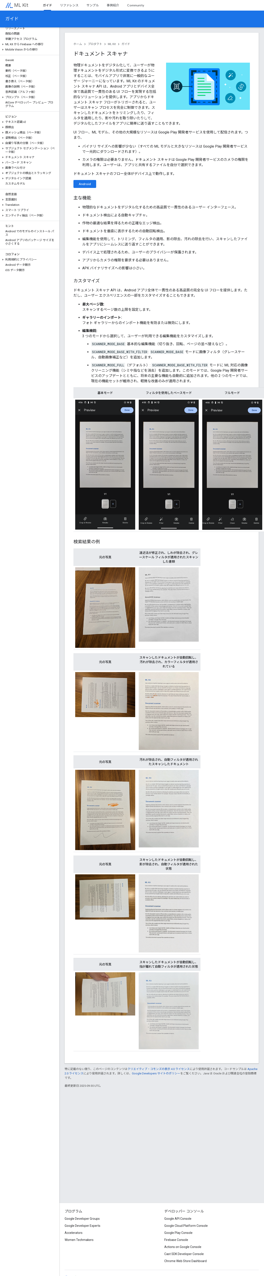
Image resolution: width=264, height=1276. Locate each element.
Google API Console (177, 1218)
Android (85, 184)
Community (135, 5)
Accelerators (73, 1233)
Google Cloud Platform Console (186, 1225)
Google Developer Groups (82, 1218)
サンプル (92, 5)
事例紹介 (113, 5)
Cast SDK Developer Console (184, 1254)
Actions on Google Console (182, 1247)
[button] (29, 44)
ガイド (12, 19)
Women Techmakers (79, 1240)
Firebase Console (176, 1240)
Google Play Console (178, 1233)
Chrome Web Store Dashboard (185, 1261)
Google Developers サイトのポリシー (156, 1073)
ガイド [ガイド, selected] (47, 5)
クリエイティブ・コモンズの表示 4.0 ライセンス (158, 1069)
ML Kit (21, 5)
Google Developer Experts (82, 1225)
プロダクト (95, 44)
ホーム (77, 44)
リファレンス (69, 5)
